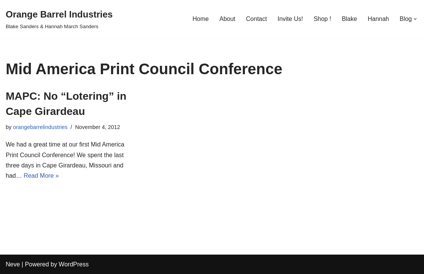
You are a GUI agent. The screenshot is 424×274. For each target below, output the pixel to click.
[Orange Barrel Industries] (59, 19)
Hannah (378, 19)
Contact (256, 19)
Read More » (41, 175)
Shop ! (322, 19)
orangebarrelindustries (40, 127)
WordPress (74, 264)
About (227, 19)
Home (200, 19)
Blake (349, 19)
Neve (13, 264)
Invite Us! (290, 19)
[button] (415, 19)
